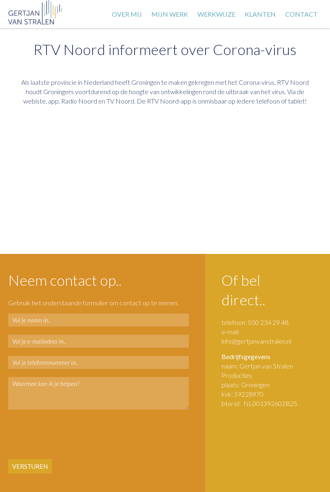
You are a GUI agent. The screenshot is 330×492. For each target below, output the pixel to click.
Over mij (127, 14)
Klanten (260, 14)
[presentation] (57, 435)
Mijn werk (169, 14)
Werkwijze (216, 14)
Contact (301, 14)
